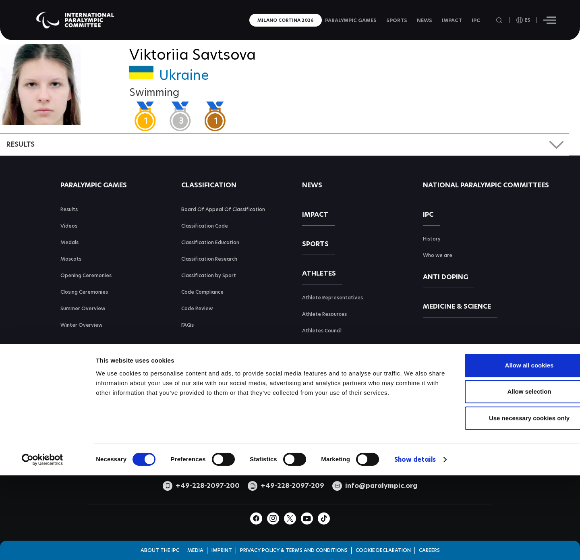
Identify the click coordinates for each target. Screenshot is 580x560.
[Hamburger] (549, 20)
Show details (415, 524)
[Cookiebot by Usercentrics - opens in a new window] (42, 524)
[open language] (523, 20)
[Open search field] (499, 20)
